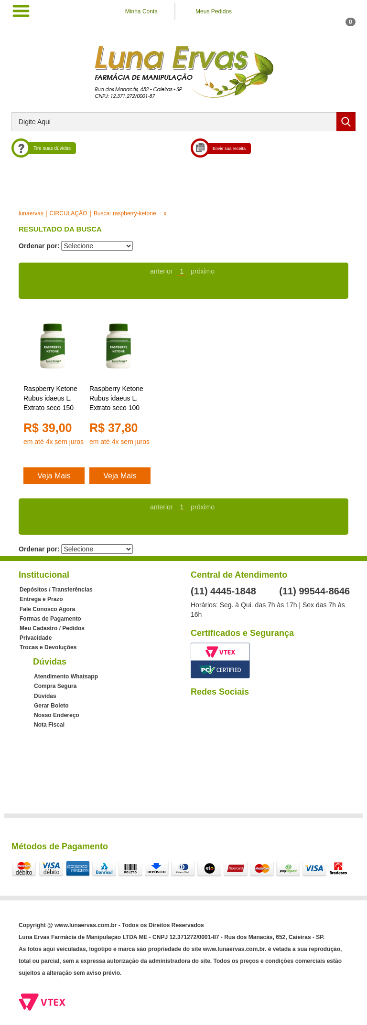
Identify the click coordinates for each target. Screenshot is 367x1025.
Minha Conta (141, 11)
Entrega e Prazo (41, 599)
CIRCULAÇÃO (68, 213)
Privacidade (36, 637)
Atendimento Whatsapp (66, 676)
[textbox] (183, 121)
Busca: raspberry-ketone (125, 213)
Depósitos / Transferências (56, 589)
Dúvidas (45, 696)
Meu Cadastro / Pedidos (52, 628)
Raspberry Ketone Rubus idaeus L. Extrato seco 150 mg (50, 398)
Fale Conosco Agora (47, 609)
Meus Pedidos (213, 11)
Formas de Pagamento (50, 618)
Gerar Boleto (51, 705)
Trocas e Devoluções (48, 647)
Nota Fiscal (49, 724)
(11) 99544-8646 (314, 591)
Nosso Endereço (56, 715)
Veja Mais (53, 476)
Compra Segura (55, 686)
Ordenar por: (39, 246)
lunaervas (31, 213)
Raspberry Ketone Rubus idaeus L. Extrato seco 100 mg (116, 398)
